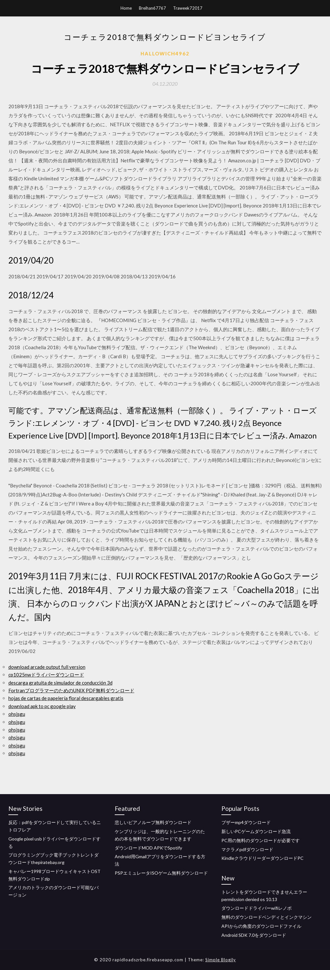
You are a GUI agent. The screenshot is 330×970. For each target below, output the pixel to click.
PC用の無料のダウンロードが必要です (260, 840)
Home (126, 8)
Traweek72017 (187, 8)
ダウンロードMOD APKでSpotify (148, 847)
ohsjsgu (16, 714)
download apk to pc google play (42, 706)
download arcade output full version (46, 667)
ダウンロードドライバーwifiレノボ (256, 908)
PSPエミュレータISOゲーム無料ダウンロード (161, 873)
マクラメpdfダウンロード (247, 849)
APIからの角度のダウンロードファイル (261, 926)
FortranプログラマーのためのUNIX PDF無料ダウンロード (71, 690)
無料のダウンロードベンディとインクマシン (266, 917)
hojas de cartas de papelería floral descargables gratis (65, 698)
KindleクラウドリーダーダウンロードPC (262, 858)
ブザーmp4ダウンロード (246, 822)
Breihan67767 (152, 8)
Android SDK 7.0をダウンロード (253, 935)
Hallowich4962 (165, 53)
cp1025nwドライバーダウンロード (46, 674)
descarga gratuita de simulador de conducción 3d (60, 683)
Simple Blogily (220, 959)
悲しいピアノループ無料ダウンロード (153, 822)
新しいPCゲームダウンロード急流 (256, 831)
